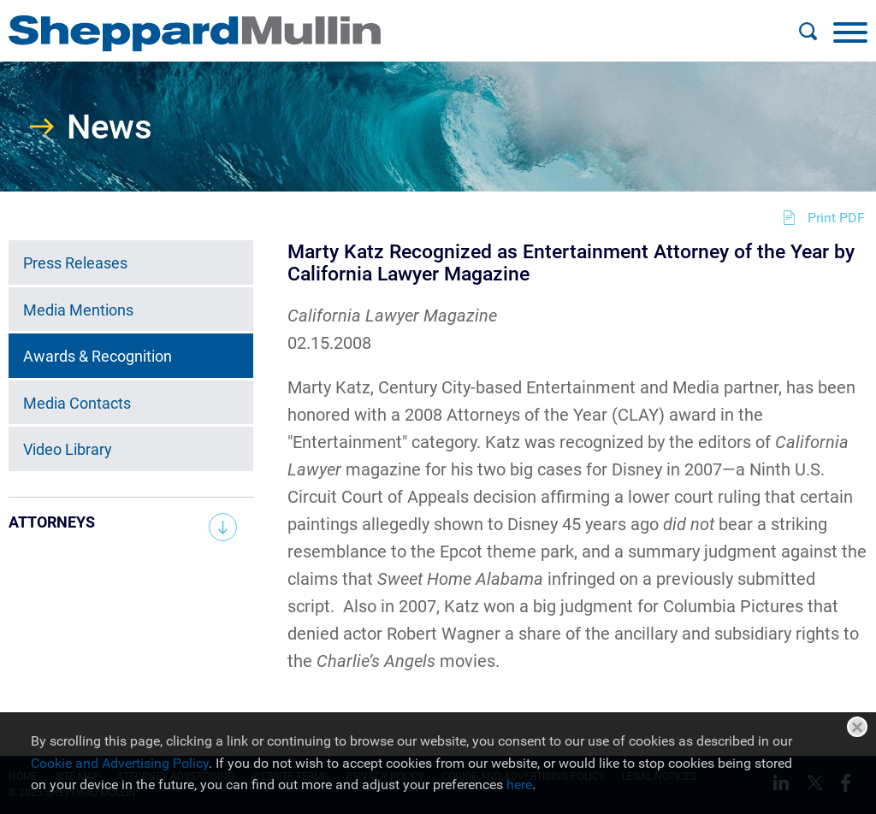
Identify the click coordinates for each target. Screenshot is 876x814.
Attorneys (52, 522)
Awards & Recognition (97, 356)
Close (857, 727)
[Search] (807, 32)
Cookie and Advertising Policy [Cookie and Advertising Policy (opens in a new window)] (120, 763)
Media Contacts (77, 403)
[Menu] (850, 32)
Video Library (67, 449)
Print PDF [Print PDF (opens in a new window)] (836, 217)
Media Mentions (78, 310)
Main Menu (382, 22)
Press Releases (75, 263)
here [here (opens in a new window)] (519, 784)
